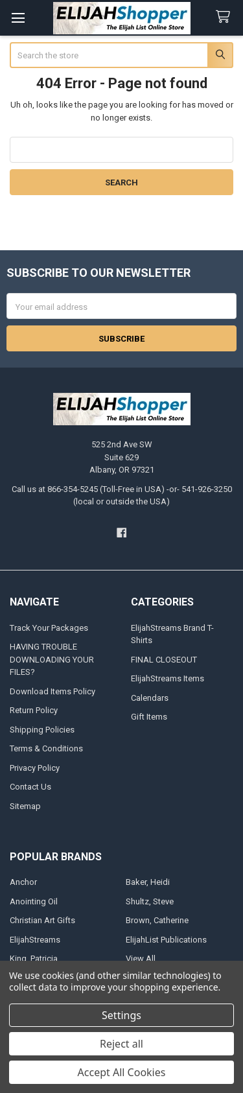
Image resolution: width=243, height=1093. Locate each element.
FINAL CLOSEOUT (164, 659)
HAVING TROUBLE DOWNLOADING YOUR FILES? (52, 659)
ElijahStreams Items (167, 678)
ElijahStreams (35, 940)
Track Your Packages (49, 628)
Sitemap (25, 806)
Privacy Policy (35, 768)
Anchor (23, 882)
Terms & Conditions (46, 748)
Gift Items (149, 717)
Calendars (149, 698)
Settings (121, 1015)
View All (141, 958)
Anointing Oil (34, 901)
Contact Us (30, 787)
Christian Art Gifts (42, 920)
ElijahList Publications (166, 940)
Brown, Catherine (157, 920)
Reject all (121, 1044)
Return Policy (34, 710)
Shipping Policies (42, 730)
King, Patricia (34, 958)
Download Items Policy (52, 691)
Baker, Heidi (148, 882)
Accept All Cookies (122, 1072)
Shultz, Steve (150, 901)
